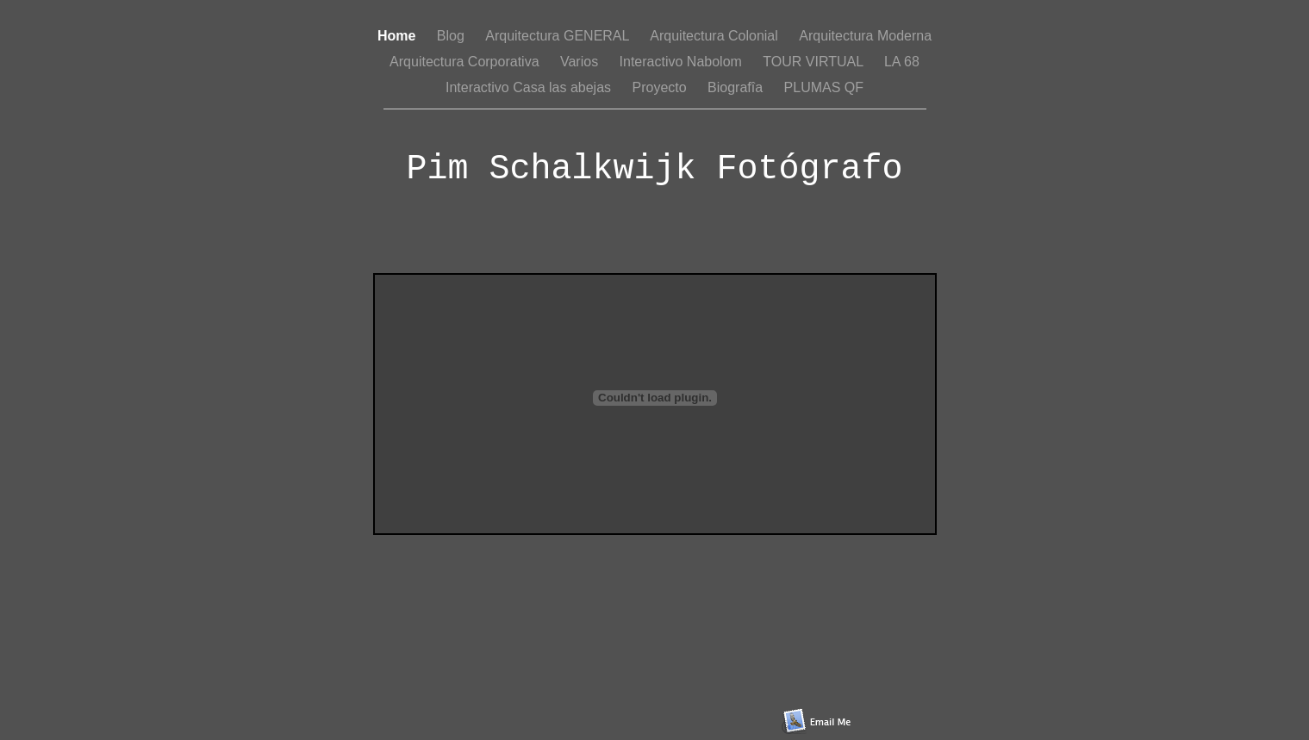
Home (398, 35)
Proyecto (662, 87)
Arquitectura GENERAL (559, 35)
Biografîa (736, 87)
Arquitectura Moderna (865, 35)
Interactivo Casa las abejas (530, 87)
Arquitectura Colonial (716, 35)
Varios (581, 61)
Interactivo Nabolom (683, 61)
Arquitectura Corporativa (466, 61)
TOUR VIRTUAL (815, 61)
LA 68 (901, 61)
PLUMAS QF (823, 87)
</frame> (655, 404)
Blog (452, 35)
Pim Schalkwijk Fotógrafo (654, 169)
